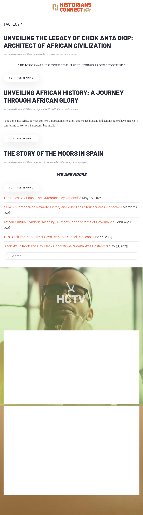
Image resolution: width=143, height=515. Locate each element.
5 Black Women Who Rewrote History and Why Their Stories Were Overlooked (63, 207)
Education (71, 54)
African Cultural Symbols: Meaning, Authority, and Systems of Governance (59, 222)
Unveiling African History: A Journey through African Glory (64, 96)
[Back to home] (71, 7)
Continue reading (21, 78)
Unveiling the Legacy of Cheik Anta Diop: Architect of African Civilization (68, 41)
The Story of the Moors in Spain (54, 153)
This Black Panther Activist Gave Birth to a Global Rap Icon (47, 237)
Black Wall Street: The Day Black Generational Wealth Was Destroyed (56, 246)
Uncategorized (79, 162)
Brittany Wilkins (23, 54)
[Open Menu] (5, 7)
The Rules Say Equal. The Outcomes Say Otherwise (42, 198)
